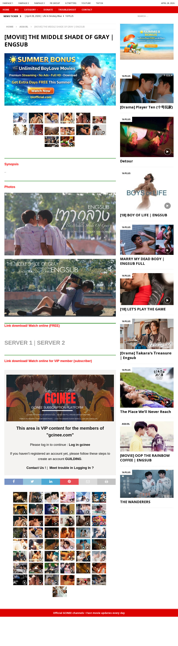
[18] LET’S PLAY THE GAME (143, 309)
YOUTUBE (86, 3)
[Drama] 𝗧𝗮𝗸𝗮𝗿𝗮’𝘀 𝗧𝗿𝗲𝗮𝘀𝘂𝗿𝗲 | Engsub (146, 355)
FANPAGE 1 (8, 3)
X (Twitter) (70, 3)
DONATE (48, 9)
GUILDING (73, 459)
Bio (17, 9)
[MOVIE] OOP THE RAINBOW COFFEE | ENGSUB (145, 457)
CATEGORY (30, 9)
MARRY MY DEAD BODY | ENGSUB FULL (142, 261)
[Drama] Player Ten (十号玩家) (146, 107)
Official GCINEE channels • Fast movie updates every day (89, 613)
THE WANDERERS (135, 501)
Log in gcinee (79, 445)
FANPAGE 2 (23, 3)
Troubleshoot (67, 9)
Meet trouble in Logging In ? (72, 468)
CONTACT (87, 9)
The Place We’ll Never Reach (145, 411)
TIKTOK (99, 3)
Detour (126, 161)
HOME (6, 9)
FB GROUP (55, 3)
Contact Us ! (36, 468)
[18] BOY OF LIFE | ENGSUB (143, 215)
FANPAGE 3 (39, 3)
